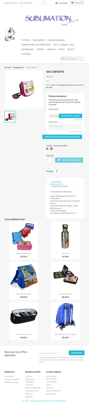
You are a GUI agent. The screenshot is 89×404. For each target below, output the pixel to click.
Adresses (50, 388)
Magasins (29, 397)
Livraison (28, 376)
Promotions (9, 376)
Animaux (51, 49)
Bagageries (39, 40)
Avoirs (48, 385)
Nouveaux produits (12, 379)
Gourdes (65, 253)
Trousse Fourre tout (24, 334)
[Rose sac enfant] (51, 149)
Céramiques (27, 49)
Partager (57, 171)
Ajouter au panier (69, 160)
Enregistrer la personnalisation (62, 137)
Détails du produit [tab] (60, 186)
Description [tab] (56, 182)
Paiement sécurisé (32, 388)
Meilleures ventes (12, 382)
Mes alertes (51, 394)
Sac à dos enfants (23, 294)
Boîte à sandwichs (23, 253)
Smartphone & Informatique (36, 44)
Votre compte (53, 372)
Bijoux (70, 49)
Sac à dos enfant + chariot (65, 334)
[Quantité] (49, 160)
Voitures (26, 54)
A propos (29, 385)
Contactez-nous (32, 391)
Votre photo (53, 109)
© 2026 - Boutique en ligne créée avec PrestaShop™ (44, 401)
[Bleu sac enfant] (47, 149)
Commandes (51, 382)
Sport (61, 49)
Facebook (43, 2)
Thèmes (40, 49)
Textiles (25, 40)
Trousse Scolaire (65, 294)
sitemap (28, 394)
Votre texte (53, 122)
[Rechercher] (72, 58)
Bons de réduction (53, 391)
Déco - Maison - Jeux (63, 44)
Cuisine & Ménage (56, 40)
